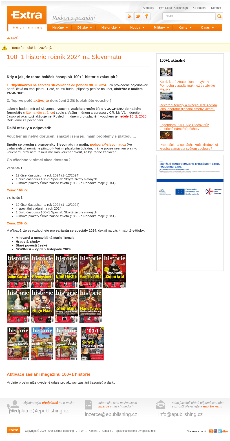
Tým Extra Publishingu (173, 7)
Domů (14, 38)
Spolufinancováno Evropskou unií (135, 430)
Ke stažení (199, 7)
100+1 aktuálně (172, 60)
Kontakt (216, 7)
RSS (211, 431)
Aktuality (148, 7)
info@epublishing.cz (180, 414)
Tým (81, 430)
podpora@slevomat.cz (108, 144)
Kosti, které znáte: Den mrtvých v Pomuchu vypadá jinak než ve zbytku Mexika (187, 85)
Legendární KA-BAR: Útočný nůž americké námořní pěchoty (184, 127)
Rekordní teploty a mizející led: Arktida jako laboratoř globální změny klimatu (188, 107)
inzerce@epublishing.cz (111, 414)
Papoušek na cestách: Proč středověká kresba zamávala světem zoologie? (189, 146)
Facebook (143, 12)
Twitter (134, 12)
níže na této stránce (39, 112)
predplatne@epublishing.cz (39, 411)
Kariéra (93, 430)
